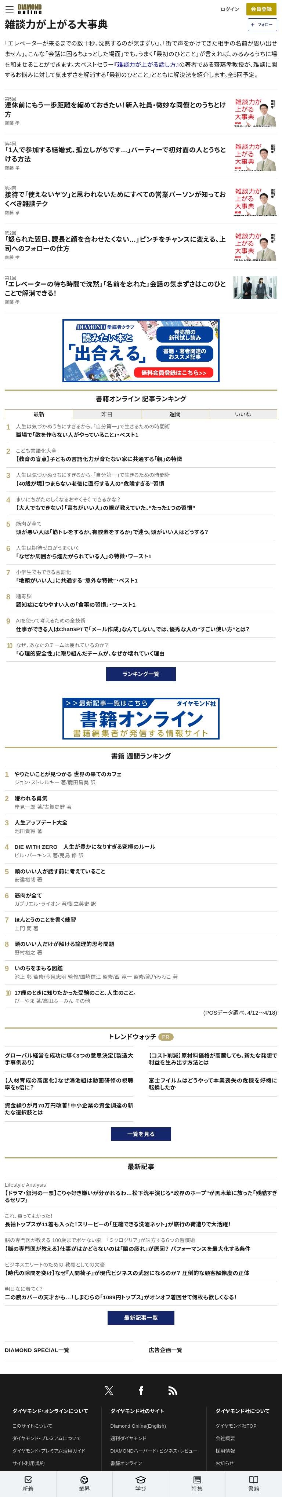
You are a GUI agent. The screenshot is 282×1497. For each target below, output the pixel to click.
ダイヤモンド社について (243, 1411)
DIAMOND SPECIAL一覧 (37, 1350)
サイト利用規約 (28, 1463)
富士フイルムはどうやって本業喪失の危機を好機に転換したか (213, 1084)
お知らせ (225, 1463)
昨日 (107, 414)
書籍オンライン (126, 1463)
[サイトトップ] (27, 9)
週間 (175, 414)
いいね (243, 414)
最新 (39, 414)
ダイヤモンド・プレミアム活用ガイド (49, 1451)
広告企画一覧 (165, 1350)
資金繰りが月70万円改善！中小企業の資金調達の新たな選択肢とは (69, 1109)
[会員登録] (261, 9)
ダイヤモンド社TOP (236, 1426)
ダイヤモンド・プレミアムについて (46, 1438)
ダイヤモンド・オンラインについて (50, 1411)
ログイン (230, 9)
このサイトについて (32, 1426)
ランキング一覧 (141, 674)
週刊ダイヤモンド (129, 1438)
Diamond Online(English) (138, 1426)
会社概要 (225, 1438)
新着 (28, 1484)
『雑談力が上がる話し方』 (146, 65)
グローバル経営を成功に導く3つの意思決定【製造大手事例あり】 (69, 1059)
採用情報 (225, 1451)
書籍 (253, 1484)
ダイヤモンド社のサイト (137, 1411)
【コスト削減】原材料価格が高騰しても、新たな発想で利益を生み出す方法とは (213, 1059)
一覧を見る (141, 1134)
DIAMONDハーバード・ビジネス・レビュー (154, 1451)
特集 (197, 1484)
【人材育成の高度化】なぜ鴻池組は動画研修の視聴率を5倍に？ (69, 1084)
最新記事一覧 (141, 1318)
